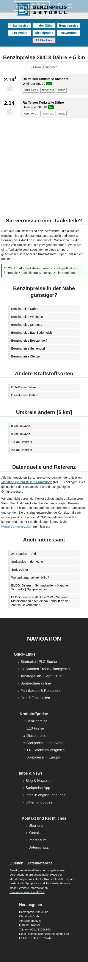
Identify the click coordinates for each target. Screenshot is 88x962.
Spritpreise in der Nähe (27, 561)
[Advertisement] (44, 165)
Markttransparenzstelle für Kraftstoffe (26, 482)
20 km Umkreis (21, 450)
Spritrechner (19, 569)
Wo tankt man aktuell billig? (30, 577)
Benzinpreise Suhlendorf (28, 348)
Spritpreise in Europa (43, 757)
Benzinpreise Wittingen (27, 316)
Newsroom (69, 33)
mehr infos (31, 90)
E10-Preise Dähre (23, 387)
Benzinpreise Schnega (26, 324)
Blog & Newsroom (39, 781)
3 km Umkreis (20, 434)
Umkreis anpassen (45, 67)
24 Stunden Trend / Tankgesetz (45, 669)
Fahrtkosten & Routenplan (41, 691)
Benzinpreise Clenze (25, 356)
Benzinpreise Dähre (24, 309)
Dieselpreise (44, 33)
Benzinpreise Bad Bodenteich (31, 332)
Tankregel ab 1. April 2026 (41, 676)
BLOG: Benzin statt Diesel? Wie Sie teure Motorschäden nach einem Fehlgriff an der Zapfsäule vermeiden (40, 601)
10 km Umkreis (21, 442)
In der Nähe (44, 25)
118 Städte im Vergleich (45, 750)
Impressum (37, 840)
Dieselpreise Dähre (24, 395)
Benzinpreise (69, 25)
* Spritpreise (19, 25)
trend (61, 90)
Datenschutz (38, 847)
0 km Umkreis (20, 426)
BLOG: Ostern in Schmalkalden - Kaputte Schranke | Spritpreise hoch (39, 587)
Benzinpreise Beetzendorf (29, 340)
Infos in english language (45, 795)
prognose (48, 90)
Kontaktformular (12, 526)
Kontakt (34, 833)
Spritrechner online (35, 683)
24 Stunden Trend (23, 553)
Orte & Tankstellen (35, 698)
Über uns (35, 826)
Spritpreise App (37, 788)
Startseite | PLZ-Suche (38, 662)
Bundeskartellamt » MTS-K (26, 892)
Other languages (38, 802)
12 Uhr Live (44, 40)
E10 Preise (19, 33)
